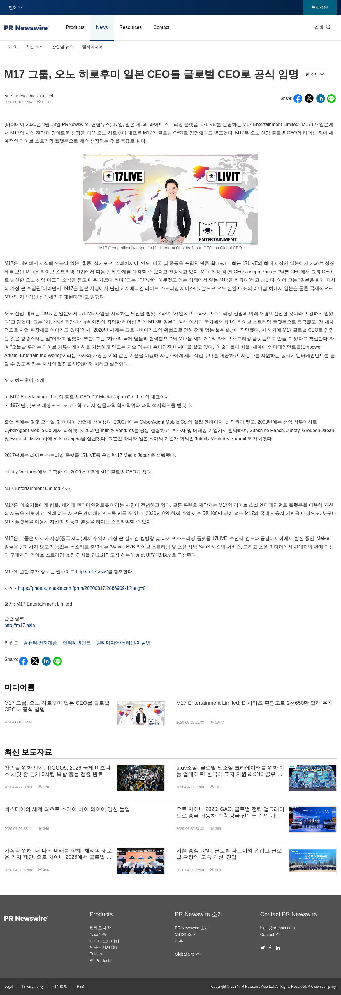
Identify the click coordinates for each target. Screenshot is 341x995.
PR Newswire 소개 (199, 914)
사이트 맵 (60, 986)
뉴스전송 (320, 7)
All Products (101, 960)
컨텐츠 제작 (100, 928)
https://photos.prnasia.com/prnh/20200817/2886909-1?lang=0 (81, 588)
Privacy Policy (33, 986)
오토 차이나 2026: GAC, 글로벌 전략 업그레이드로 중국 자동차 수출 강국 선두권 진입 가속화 (230, 812)
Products (75, 27)
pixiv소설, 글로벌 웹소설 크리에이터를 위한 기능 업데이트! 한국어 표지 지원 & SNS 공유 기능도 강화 (230, 771)
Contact (161, 27)
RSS (80, 986)
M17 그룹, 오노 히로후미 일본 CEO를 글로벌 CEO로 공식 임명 (57, 706)
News (102, 27)
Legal (8, 986)
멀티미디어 (92, 46)
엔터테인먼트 (77, 642)
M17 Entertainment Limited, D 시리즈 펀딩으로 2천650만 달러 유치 (254, 703)
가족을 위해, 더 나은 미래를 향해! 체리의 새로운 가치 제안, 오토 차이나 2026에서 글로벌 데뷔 (58, 854)
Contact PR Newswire (288, 914)
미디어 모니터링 (104, 941)
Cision (316, 986)
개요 (13, 46)
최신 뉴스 (34, 46)
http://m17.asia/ (92, 571)
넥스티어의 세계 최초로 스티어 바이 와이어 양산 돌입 (67, 809)
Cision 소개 (185, 934)
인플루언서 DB (103, 947)
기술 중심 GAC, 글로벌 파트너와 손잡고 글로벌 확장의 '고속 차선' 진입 (229, 854)
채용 (179, 941)
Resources (130, 27)
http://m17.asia (19, 625)
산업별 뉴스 (62, 46)
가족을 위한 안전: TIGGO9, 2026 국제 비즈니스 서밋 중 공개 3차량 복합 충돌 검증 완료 (57, 771)
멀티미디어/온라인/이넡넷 (123, 642)
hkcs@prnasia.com (277, 928)
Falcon (96, 954)
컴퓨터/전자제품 (40, 642)
